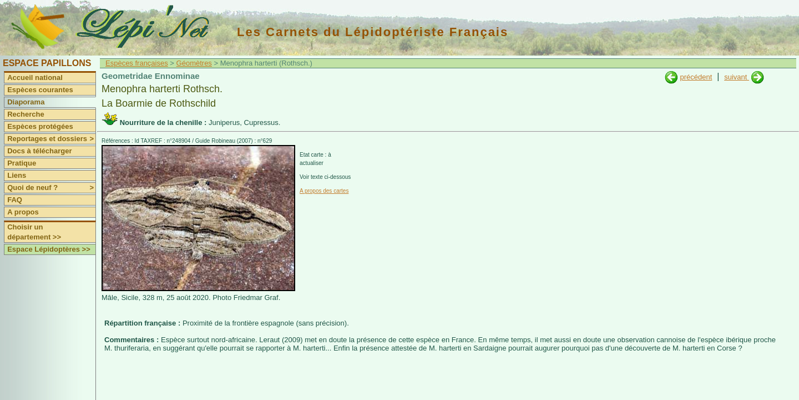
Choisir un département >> (34, 232)
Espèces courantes (40, 90)
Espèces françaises (136, 63)
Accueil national (35, 77)
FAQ (14, 200)
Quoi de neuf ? (51, 188)
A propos (23, 212)
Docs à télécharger (39, 151)
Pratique (21, 163)
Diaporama (25, 102)
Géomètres (194, 63)
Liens (16, 175)
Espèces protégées (40, 126)
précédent (696, 77)
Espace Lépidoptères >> (48, 249)
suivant (736, 77)
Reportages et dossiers (51, 139)
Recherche (25, 114)
